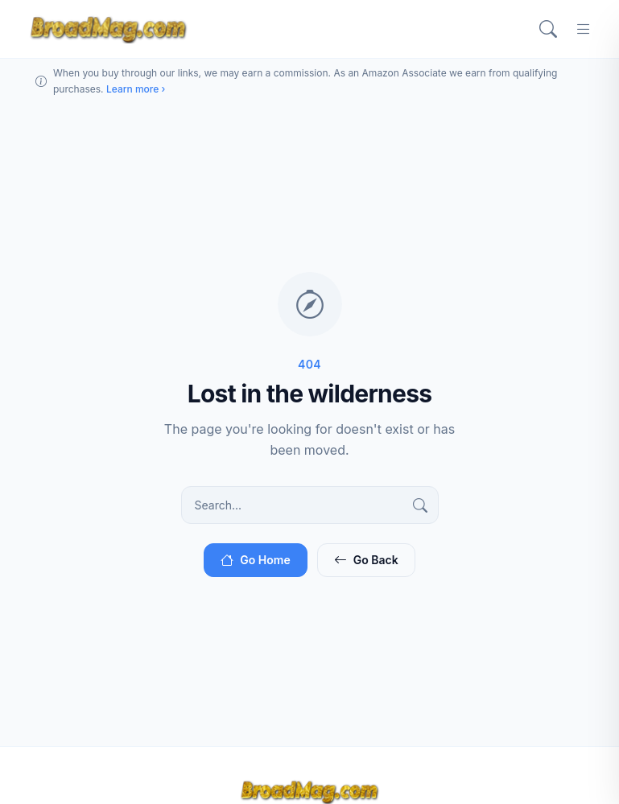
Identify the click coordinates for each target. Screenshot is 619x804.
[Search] (548, 29)
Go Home (255, 560)
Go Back (366, 560)
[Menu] (583, 29)
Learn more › (135, 89)
